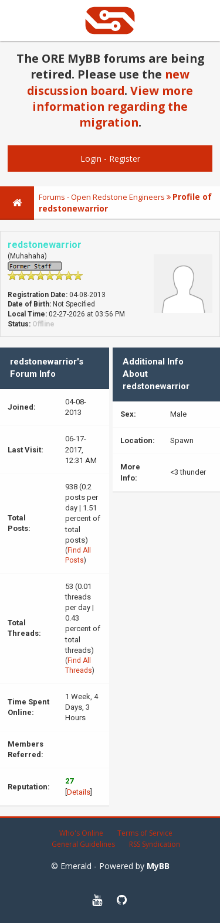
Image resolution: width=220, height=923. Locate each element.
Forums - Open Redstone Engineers (102, 197)
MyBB (158, 865)
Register (124, 158)
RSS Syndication (154, 844)
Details (78, 792)
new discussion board (108, 82)
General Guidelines (83, 844)
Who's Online (81, 833)
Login (90, 158)
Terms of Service (144, 833)
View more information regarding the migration (112, 107)
